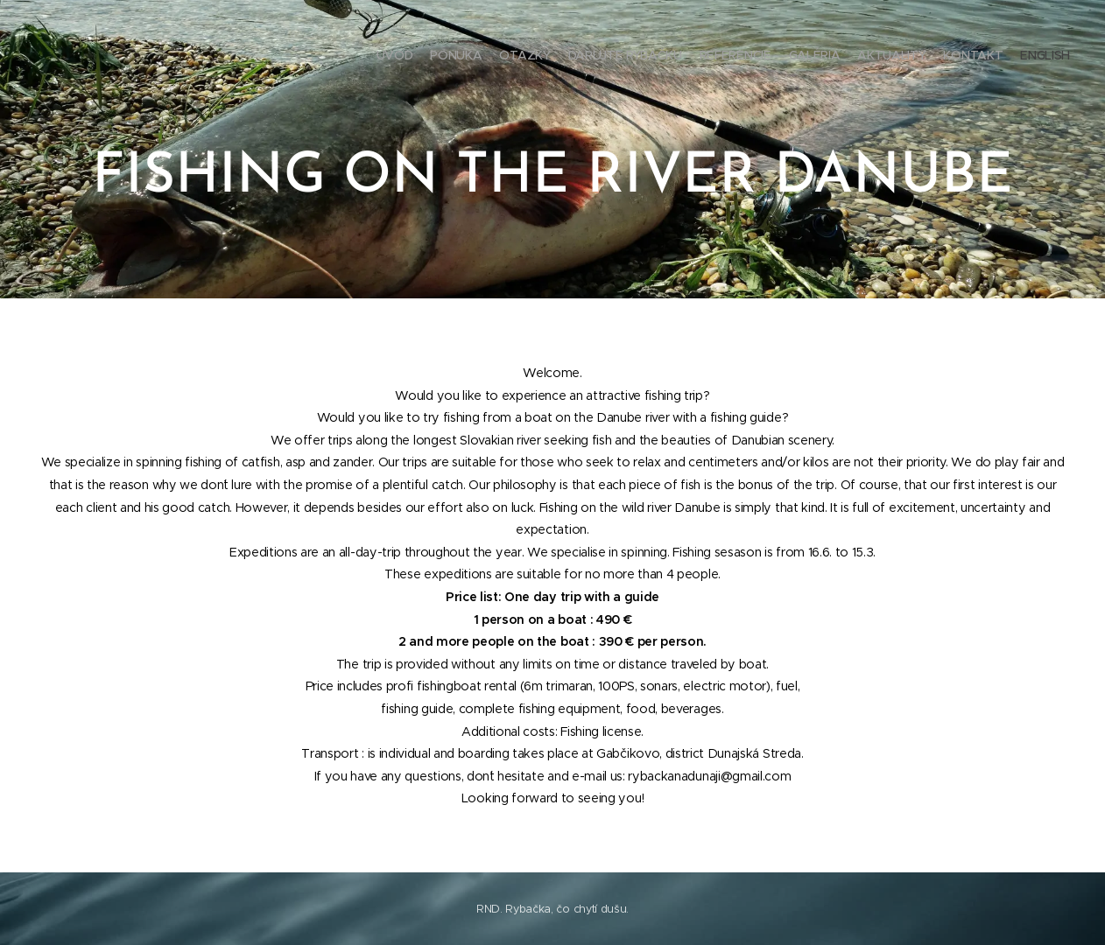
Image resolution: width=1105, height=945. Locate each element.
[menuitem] (932, 57)
